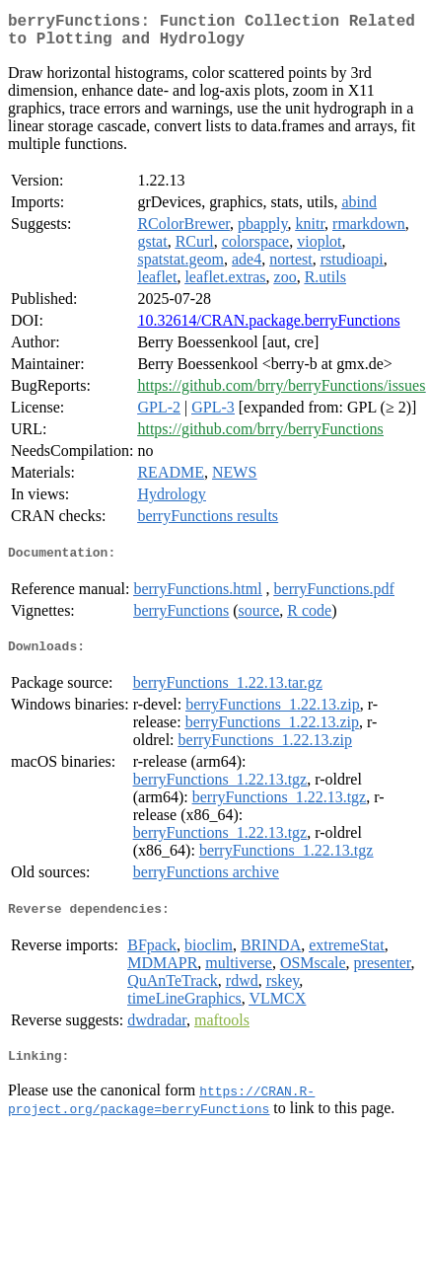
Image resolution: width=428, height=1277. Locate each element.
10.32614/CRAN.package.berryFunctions (268, 328)
